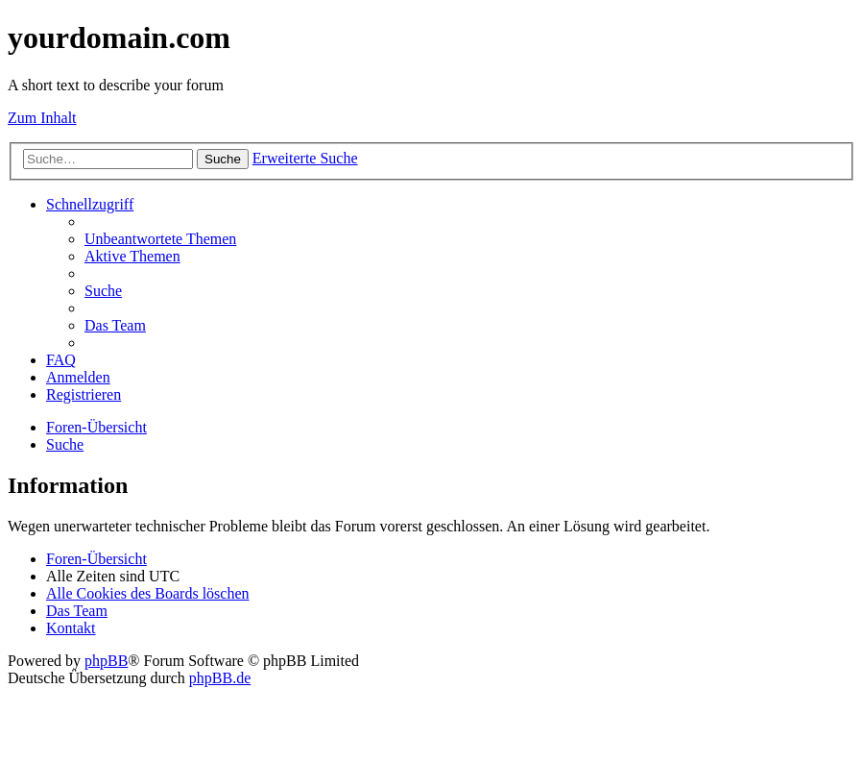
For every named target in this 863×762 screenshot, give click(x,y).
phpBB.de (220, 678)
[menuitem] (160, 239)
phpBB (106, 660)
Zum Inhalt (42, 118)
